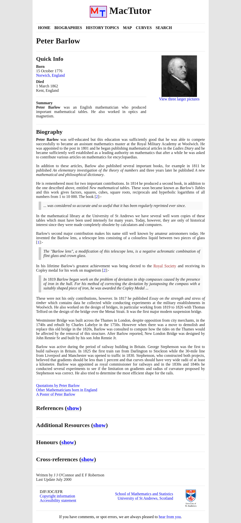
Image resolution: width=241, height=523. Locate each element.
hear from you (170, 517)
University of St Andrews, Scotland (145, 498)
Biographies (68, 28)
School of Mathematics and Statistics (144, 494)
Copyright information (57, 496)
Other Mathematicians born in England (66, 390)
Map (127, 28)
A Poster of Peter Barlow (55, 394)
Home (44, 28)
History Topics (102, 28)
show (73, 408)
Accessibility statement (58, 500)
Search (164, 28)
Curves (144, 28)
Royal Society (164, 266)
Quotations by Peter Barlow (58, 385)
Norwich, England (50, 75)
